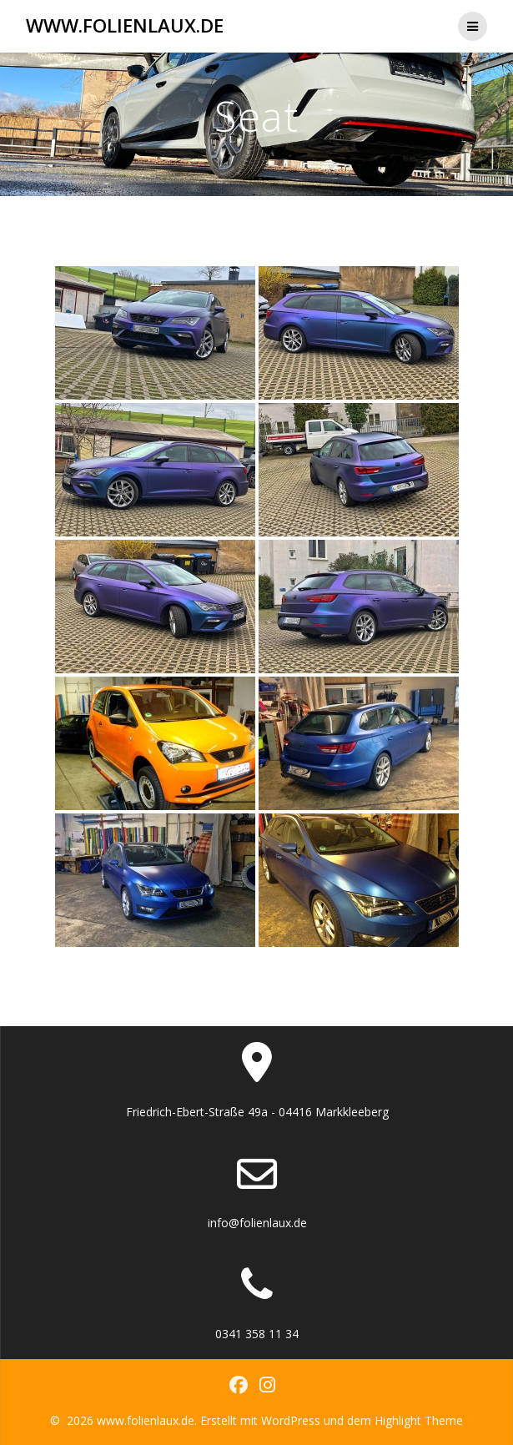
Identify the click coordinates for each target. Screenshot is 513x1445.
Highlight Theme (419, 1420)
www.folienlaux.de (125, 26)
